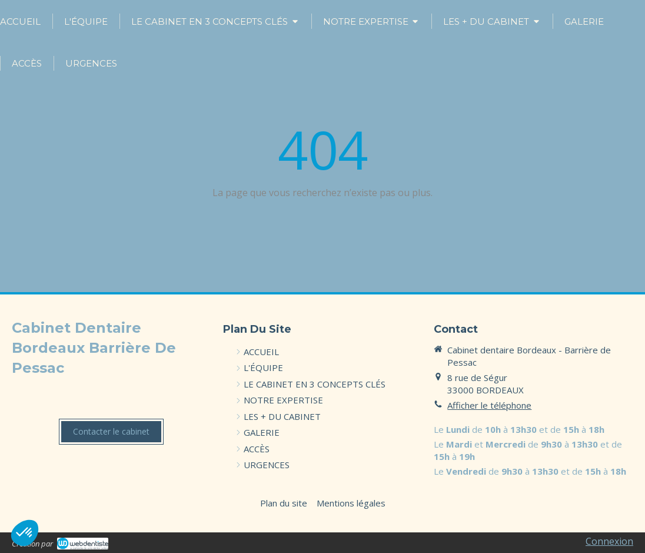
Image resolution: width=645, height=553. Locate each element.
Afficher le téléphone (489, 405)
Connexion (609, 541)
